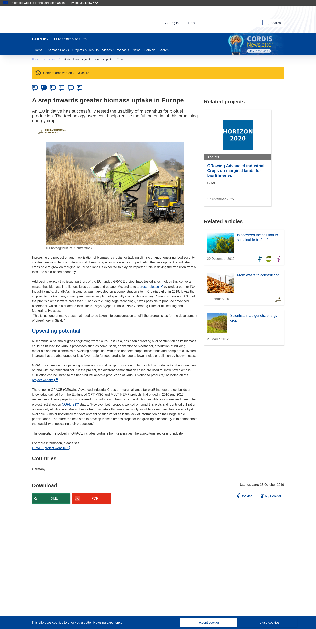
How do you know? (83, 2)
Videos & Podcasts (115, 50)
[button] (190, 23)
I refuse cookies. (268, 622)
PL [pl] (79, 87)
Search (163, 50)
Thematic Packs (57, 50)
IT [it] (71, 87)
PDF (94, 498)
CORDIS (69, 404)
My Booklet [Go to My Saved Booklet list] (271, 496)
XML (54, 498)
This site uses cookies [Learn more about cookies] (48, 622)
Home (38, 50)
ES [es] (52, 87)
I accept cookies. (208, 622)
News (136, 50)
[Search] (273, 23)
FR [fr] (61, 87)
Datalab (149, 50)
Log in (172, 23)
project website (44, 380)
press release (150, 286)
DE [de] (35, 87)
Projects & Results (85, 50)
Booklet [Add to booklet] (244, 495)
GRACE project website (50, 448)
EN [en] (44, 87)
